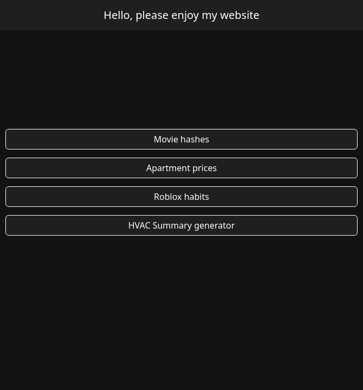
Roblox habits (181, 197)
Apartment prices (181, 168)
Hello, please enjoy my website (181, 15)
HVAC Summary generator (181, 225)
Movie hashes (181, 139)
